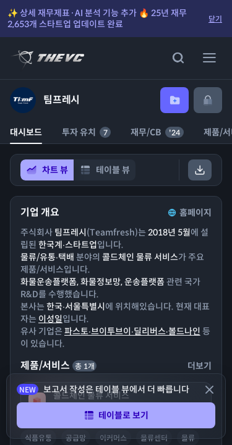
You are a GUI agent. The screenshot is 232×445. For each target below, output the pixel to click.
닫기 (215, 18)
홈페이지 (189, 212)
